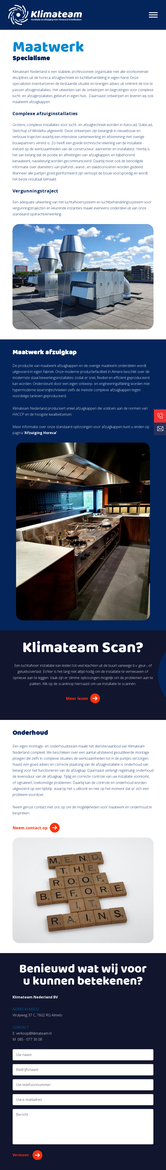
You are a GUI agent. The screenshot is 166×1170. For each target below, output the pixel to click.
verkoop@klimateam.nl (34, 1033)
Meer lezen (77, 698)
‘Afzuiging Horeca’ (40, 432)
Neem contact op (30, 827)
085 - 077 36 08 (29, 1039)
